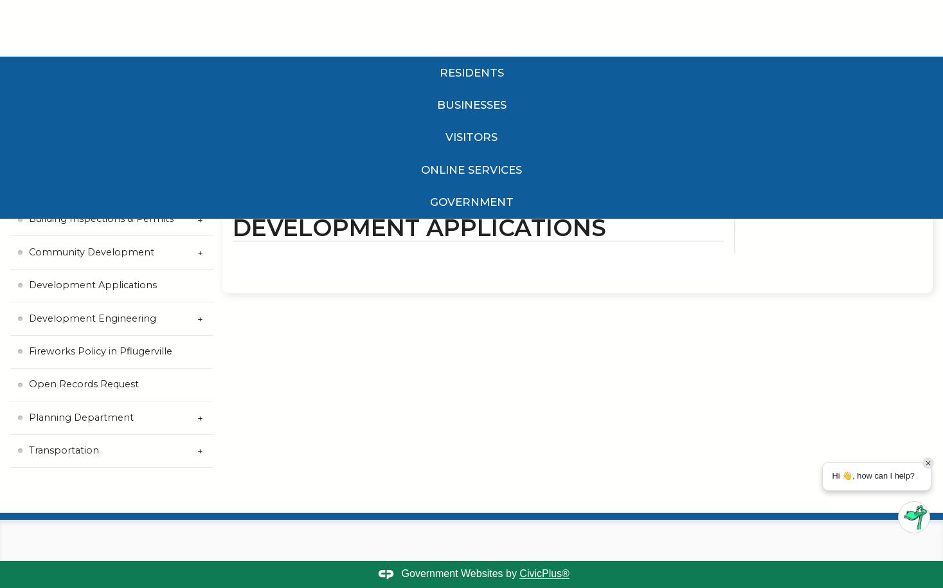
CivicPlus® (544, 574)
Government (620, 72)
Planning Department (81, 417)
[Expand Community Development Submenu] (200, 252)
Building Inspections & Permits (101, 219)
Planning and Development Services (463, 183)
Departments (353, 183)
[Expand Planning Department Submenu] (200, 417)
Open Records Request (84, 384)
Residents (64, 72)
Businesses (196, 72)
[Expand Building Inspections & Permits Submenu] (200, 219)
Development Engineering (92, 318)
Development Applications (93, 285)
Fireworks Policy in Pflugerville (100, 351)
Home (245, 183)
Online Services (463, 72)
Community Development (91, 252)
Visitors (322, 72)
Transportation (64, 450)
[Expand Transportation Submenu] (200, 451)
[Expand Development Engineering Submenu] (200, 318)
